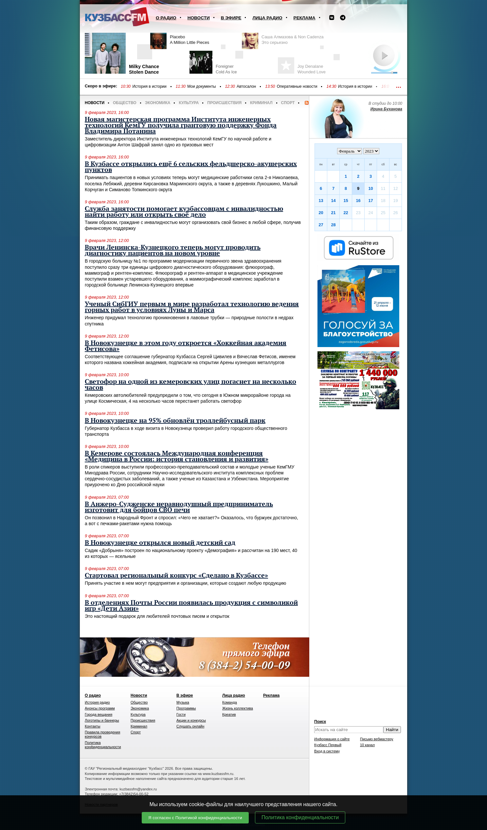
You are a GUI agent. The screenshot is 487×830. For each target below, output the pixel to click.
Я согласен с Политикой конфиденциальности (195, 817)
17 (370, 200)
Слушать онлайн (190, 726)
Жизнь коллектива (237, 708)
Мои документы (201, 86)
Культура (189, 103)
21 (333, 212)
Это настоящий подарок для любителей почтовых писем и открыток (157, 616)
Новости (199, 17)
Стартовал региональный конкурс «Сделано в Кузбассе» (176, 576)
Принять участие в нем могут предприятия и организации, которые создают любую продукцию (185, 583)
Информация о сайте (332, 739)
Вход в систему (327, 751)
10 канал (367, 745)
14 (333, 200)
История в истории (149, 86)
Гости (181, 714)
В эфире (231, 17)
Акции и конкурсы (191, 720)
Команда (229, 702)
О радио (166, 17)
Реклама (305, 17)
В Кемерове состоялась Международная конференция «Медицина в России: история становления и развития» (176, 456)
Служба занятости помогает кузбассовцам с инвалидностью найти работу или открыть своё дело (184, 212)
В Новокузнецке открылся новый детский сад (160, 543)
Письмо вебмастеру (376, 739)
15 (345, 200)
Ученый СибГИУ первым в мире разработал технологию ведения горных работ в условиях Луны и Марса (192, 307)
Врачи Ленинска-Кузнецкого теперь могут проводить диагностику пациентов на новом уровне (173, 250)
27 (320, 224)
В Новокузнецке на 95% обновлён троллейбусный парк (175, 421)
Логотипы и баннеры (102, 720)
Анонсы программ (100, 708)
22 (345, 212)
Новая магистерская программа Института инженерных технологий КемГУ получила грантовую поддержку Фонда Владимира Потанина (181, 125)
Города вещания (98, 714)
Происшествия (224, 103)
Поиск (320, 721)
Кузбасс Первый (327, 745)
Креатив (229, 714)
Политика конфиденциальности (300, 817)
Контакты (92, 726)
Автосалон (246, 86)
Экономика (158, 103)
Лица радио (267, 17)
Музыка (182, 702)
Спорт (288, 103)
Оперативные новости (297, 86)
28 (333, 224)
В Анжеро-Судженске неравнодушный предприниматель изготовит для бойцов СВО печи (179, 507)
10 (370, 188)
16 (358, 200)
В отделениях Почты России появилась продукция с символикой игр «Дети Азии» (191, 606)
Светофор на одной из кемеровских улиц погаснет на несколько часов (190, 385)
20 (320, 212)
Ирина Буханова (386, 109)
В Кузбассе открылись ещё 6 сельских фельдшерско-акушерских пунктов (191, 167)
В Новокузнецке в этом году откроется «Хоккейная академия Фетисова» (185, 346)
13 (320, 200)
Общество (124, 103)
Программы (186, 708)
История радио (97, 702)
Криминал (261, 103)
